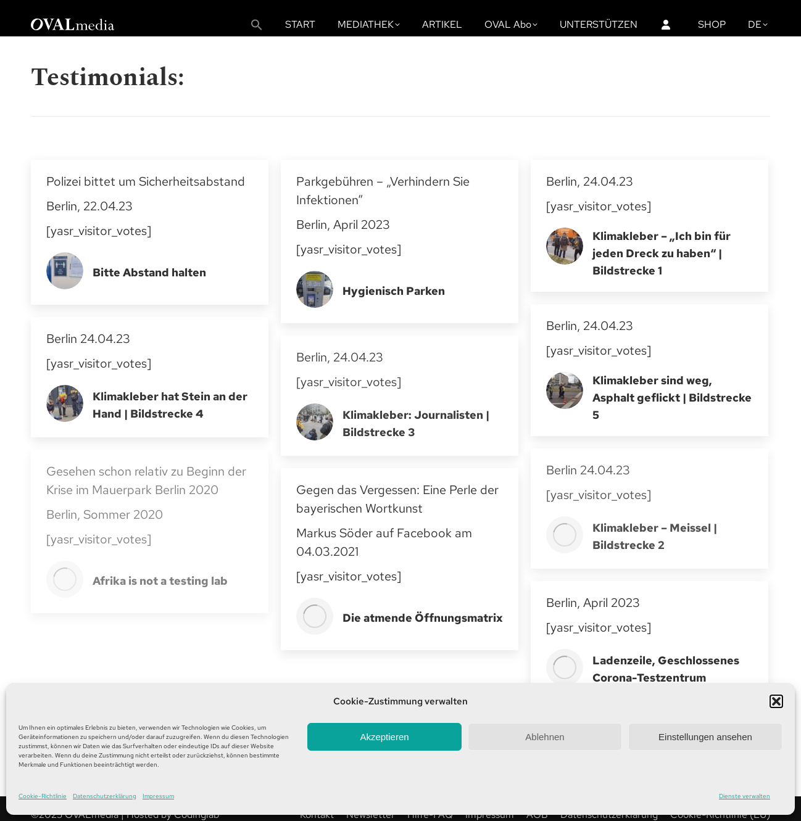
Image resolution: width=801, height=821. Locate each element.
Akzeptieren (384, 737)
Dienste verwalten (744, 796)
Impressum (158, 796)
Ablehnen (544, 737)
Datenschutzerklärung (104, 796)
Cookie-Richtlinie (43, 796)
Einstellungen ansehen (705, 737)
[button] (776, 701)
